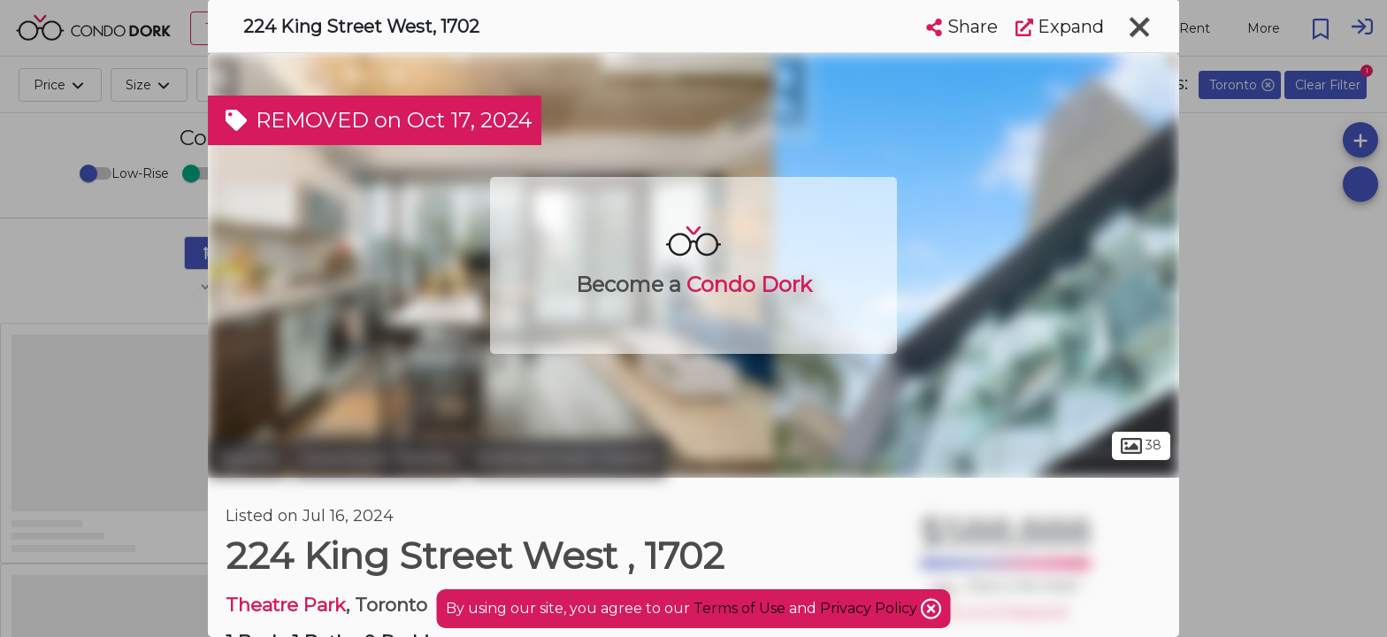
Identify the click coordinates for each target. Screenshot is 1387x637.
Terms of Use (739, 608)
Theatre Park (286, 605)
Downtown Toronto (378, 458)
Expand (1059, 26)
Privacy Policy (870, 608)
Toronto (248, 458)
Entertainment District (567, 458)
